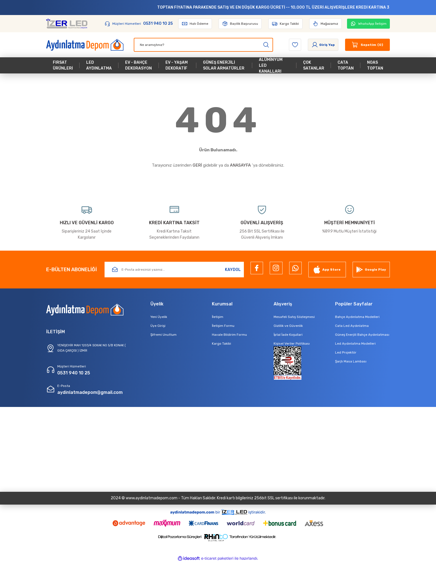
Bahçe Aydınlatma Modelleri (357, 317)
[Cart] (367, 45)
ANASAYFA (240, 165)
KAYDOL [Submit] (233, 269)
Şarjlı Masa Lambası (350, 361)
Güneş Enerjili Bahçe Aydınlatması (362, 335)
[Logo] (66, 24)
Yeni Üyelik (158, 317)
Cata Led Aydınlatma (352, 326)
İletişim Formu (223, 326)
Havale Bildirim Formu (229, 335)
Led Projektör (345, 352)
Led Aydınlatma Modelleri (355, 343)
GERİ (197, 165)
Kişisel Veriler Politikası (292, 343)
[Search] (203, 45)
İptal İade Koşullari (288, 335)
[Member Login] (323, 45)
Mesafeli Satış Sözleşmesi (294, 317)
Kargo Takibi (221, 343)
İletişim (217, 317)
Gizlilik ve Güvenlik (288, 326)
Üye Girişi (157, 326)
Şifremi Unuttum (163, 335)
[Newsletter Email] (174, 269)
